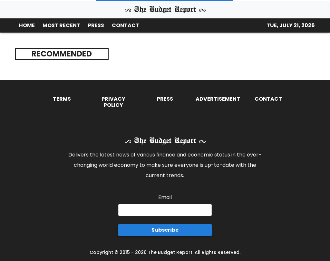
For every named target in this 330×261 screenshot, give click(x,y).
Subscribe (165, 230)
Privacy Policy (113, 102)
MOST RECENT (61, 25)
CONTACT (125, 25)
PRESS (96, 25)
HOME (27, 25)
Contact (268, 99)
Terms (62, 99)
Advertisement (218, 99)
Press (165, 99)
